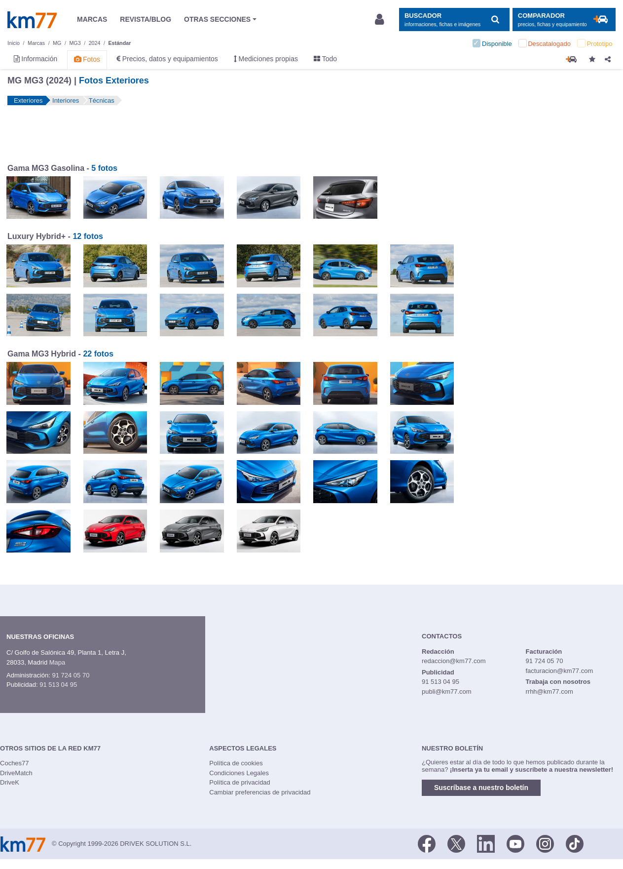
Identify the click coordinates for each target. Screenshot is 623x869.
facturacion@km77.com (559, 670)
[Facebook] (427, 842)
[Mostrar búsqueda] (454, 19)
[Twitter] (456, 842)
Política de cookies (235, 763)
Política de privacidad (239, 782)
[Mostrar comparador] (564, 19)
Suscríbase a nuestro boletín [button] (481, 787)
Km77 (32, 20)
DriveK (9, 782)
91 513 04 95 (58, 684)
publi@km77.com (447, 691)
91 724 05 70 (70, 675)
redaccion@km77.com (454, 661)
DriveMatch (16, 773)
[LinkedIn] (486, 842)
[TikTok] (575, 842)
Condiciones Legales (239, 773)
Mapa (57, 662)
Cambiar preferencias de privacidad (259, 792)
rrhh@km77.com (549, 691)
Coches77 (14, 763)
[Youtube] (515, 842)
